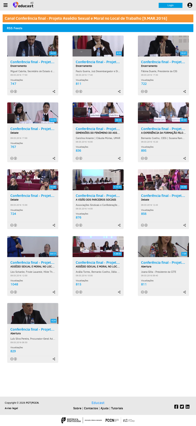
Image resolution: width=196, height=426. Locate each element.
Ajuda (104, 408)
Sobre (77, 408)
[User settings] (189, 5)
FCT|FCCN (32, 403)
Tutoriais (117, 408)
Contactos (91, 408)
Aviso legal (11, 408)
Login (170, 5)
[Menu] (6, 5)
